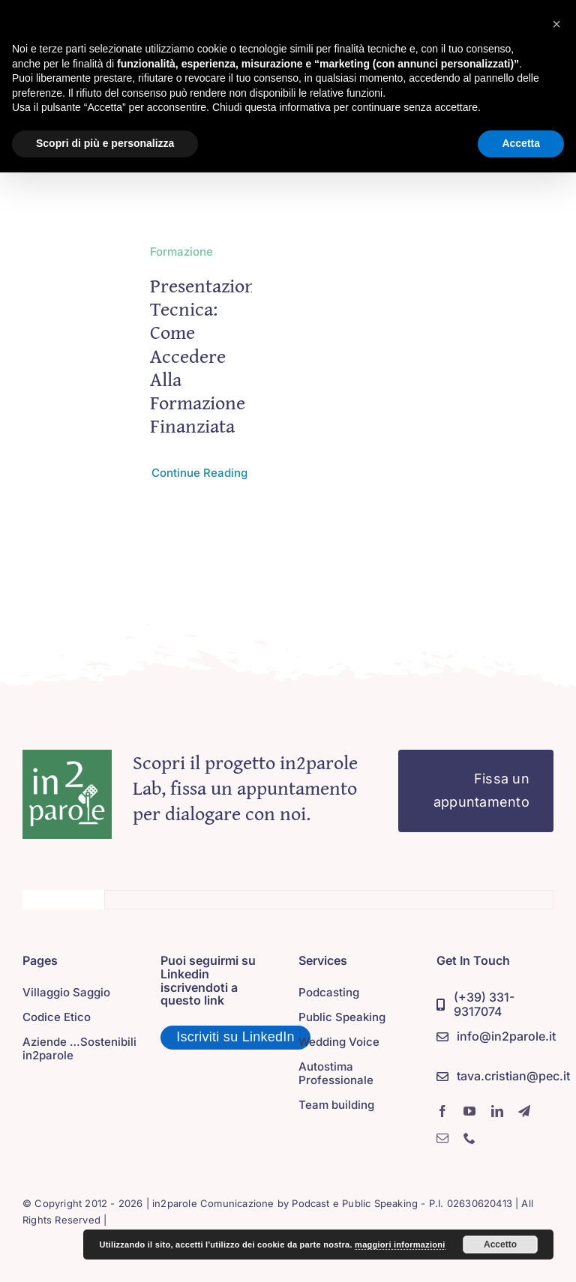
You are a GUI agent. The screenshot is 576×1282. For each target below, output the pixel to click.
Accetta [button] (521, 143)
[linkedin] (497, 1111)
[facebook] (442, 1111)
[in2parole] (67, 756)
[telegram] (524, 1111)
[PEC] (503, 1077)
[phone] (470, 1138)
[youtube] (470, 1111)
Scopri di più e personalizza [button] (105, 143)
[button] (556, 24)
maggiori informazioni (400, 1244)
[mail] (442, 1138)
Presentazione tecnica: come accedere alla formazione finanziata (207, 355)
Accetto (500, 1244)
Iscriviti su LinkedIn (235, 1036)
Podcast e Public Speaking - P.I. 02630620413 (402, 1203)
